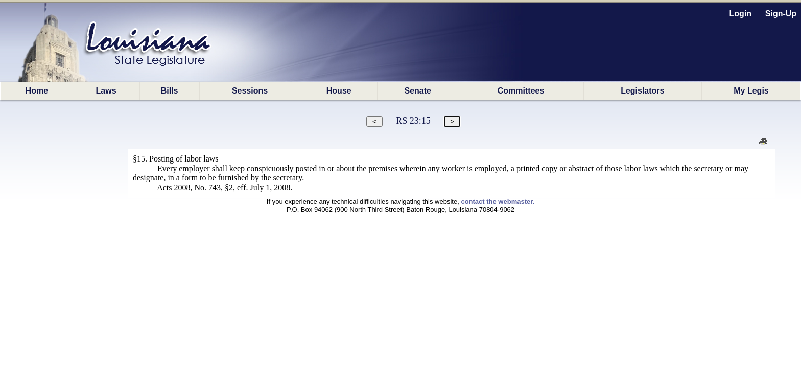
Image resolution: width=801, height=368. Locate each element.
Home (37, 90)
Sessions (250, 90)
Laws (106, 90)
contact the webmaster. (497, 201)
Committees (521, 90)
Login (740, 13)
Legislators (642, 90)
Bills (169, 90)
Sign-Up (780, 13)
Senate (418, 90)
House (338, 90)
